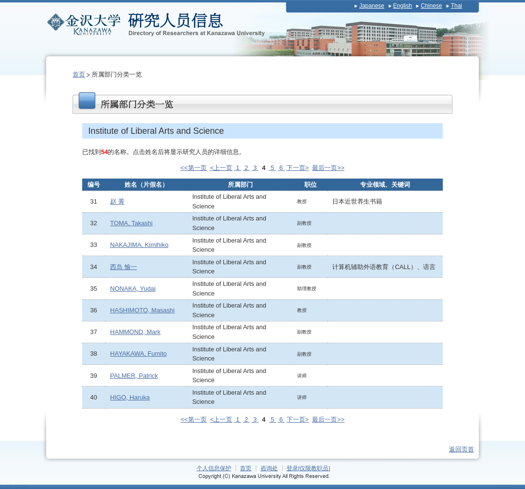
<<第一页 (193, 167)
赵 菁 (117, 201)
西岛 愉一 (123, 266)
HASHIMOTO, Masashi (142, 310)
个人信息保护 (214, 468)
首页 (79, 74)
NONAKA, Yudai (132, 288)
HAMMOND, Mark (135, 331)
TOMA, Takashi (131, 223)
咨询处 (269, 468)
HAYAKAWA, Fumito (138, 353)
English (402, 5)
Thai (456, 5)
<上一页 (221, 167)
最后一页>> (328, 167)
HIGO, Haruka (130, 397)
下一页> (298, 167)
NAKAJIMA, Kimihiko (139, 244)
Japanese (371, 5)
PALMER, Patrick (134, 375)
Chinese (431, 5)
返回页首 (461, 449)
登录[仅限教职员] (308, 468)
